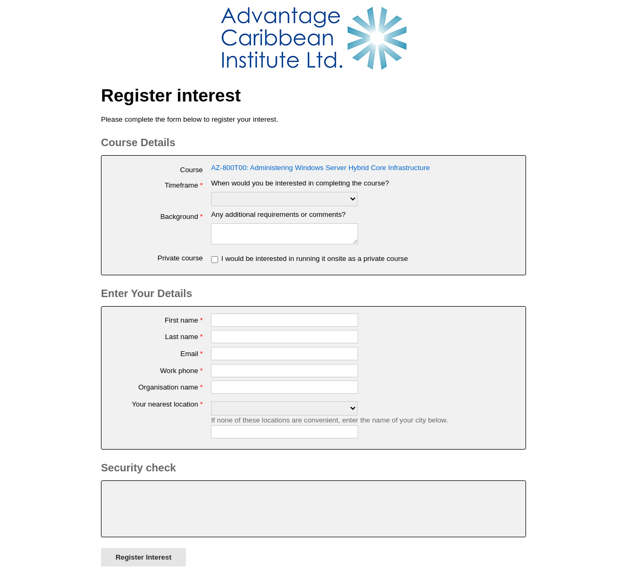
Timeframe (184, 185)
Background (181, 217)
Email (192, 357)
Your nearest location (167, 407)
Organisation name (170, 390)
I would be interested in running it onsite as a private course (314, 262)
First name (184, 323)
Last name (184, 340)
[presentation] (189, 512)
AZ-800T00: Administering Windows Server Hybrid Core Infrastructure (320, 168)
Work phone (181, 374)
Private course (180, 261)
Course (191, 170)
